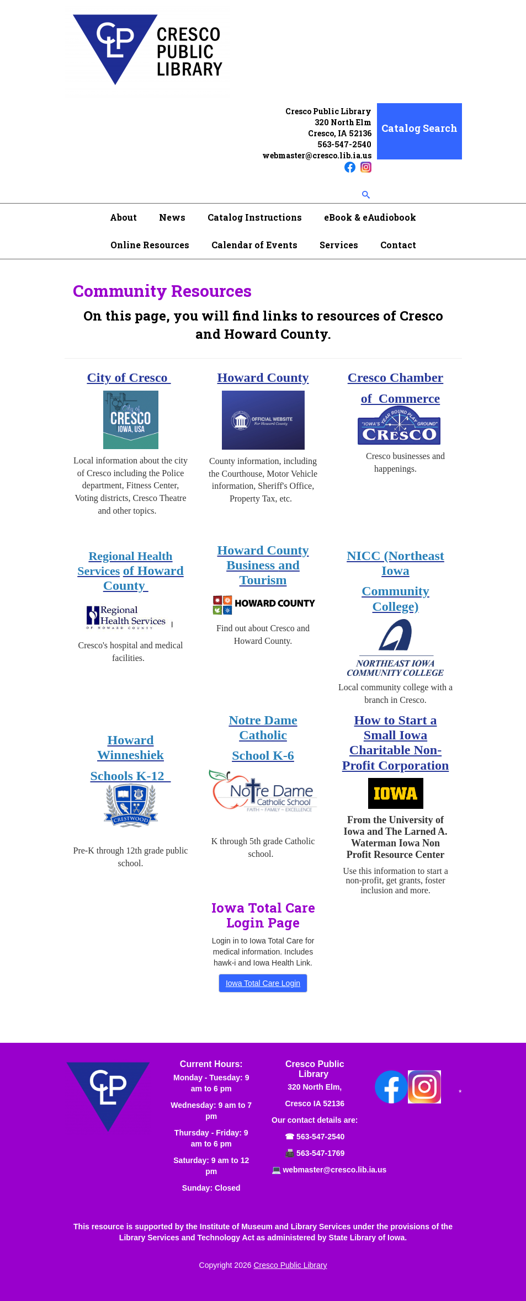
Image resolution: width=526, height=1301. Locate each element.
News (172, 217)
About (123, 217)
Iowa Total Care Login (263, 983)
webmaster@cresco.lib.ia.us (316, 155)
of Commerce (400, 398)
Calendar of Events (254, 244)
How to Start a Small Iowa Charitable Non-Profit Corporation (395, 742)
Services (339, 244)
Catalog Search (419, 128)
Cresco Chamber (396, 377)
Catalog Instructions (255, 217)
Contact (398, 244)
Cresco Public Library (290, 1265)
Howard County (263, 377)
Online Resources (149, 244)
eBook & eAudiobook (370, 217)
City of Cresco (129, 377)
